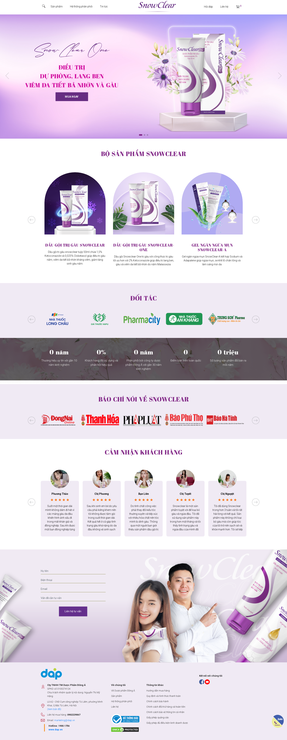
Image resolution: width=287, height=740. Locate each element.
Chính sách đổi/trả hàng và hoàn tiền (165, 706)
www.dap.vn (56, 729)
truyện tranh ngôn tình (53, 382)
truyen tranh (39, 382)
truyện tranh (29, 382)
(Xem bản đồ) (54, 709)
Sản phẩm (57, 6)
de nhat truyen (18, 382)
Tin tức (104, 6)
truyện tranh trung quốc (107, 382)
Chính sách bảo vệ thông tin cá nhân (165, 712)
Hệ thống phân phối (81, 6)
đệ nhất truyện (6, 382)
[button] (279, 75)
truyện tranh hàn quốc (87, 382)
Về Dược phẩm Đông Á (123, 690)
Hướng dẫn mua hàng (158, 690)
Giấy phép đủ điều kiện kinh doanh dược (167, 722)
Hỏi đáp (208, 6)
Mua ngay (72, 96)
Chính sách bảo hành (157, 701)
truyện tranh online (70, 382)
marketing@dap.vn (64, 720)
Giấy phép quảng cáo (157, 717)
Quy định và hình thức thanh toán (163, 696)
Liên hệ (224, 6)
